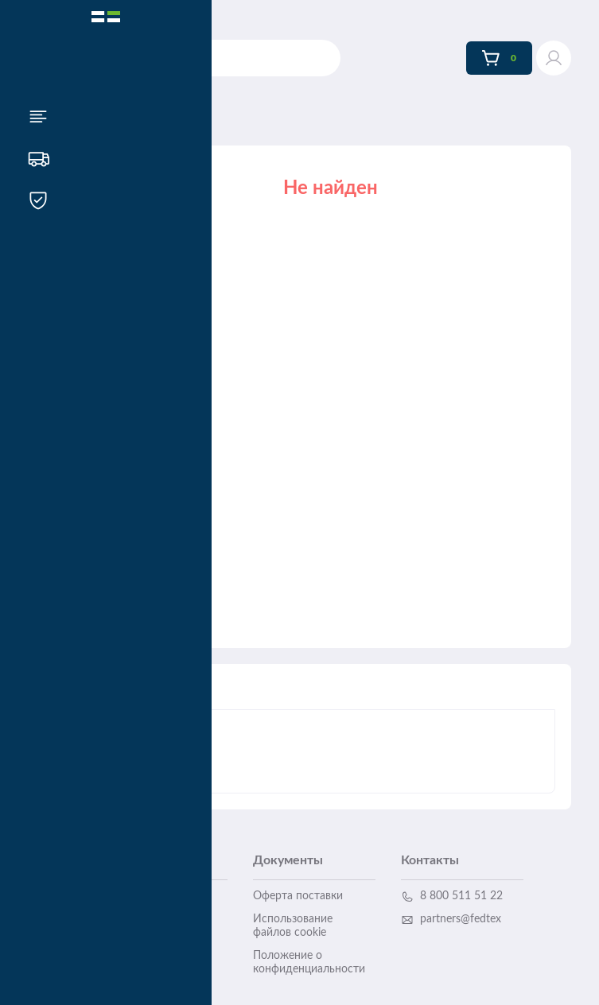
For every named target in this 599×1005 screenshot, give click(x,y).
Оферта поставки (298, 896)
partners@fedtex (451, 920)
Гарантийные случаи (157, 919)
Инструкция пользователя (140, 949)
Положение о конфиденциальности (309, 962)
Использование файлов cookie (293, 926)
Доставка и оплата (153, 896)
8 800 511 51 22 (452, 897)
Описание (158, 694)
